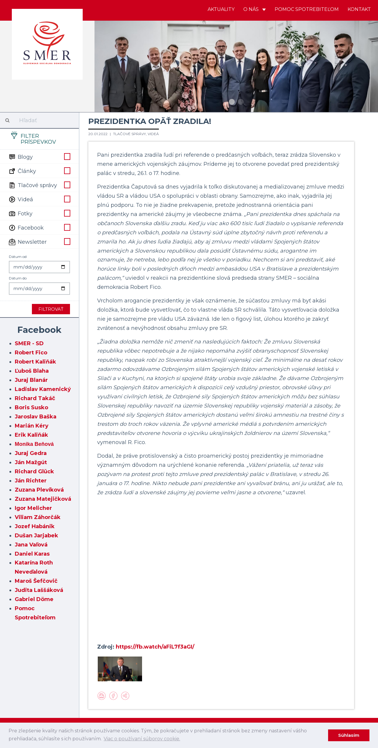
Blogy (39, 156)
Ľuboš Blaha (32, 371)
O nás (254, 9)
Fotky (39, 213)
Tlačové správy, (130, 134)
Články (39, 170)
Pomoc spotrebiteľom (307, 9)
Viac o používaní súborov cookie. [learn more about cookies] (142, 739)
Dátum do (18, 278)
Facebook (39, 227)
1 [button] (232, 102)
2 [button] (241, 102)
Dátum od (18, 256)
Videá (39, 199)
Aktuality (221, 9)
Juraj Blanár (31, 380)
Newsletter (39, 241)
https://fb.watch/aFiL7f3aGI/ (155, 647)
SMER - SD (29, 343)
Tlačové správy (39, 185)
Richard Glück (34, 471)
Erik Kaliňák (31, 435)
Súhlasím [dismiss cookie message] (348, 735)
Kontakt (359, 9)
